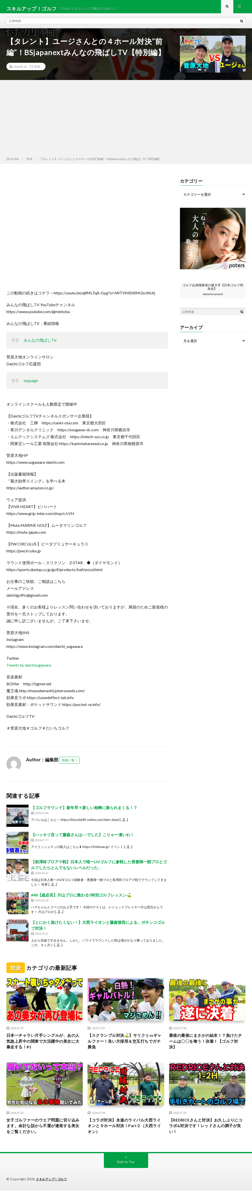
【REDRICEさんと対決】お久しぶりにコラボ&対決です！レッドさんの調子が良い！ (207, 1133)
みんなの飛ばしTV (40, 344)
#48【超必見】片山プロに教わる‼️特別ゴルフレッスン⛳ (81, 898)
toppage (31, 384)
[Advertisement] (126, 123)
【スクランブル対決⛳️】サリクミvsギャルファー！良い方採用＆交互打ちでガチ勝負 (125, 1046)
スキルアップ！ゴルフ (52, 1188)
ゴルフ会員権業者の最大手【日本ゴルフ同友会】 (213, 290)
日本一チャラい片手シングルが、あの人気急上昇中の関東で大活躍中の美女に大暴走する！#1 (42, 1046)
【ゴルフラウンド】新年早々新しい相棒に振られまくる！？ (84, 811)
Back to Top (126, 1170)
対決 (37, 70)
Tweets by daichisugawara (28, 669)
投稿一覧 (68, 764)
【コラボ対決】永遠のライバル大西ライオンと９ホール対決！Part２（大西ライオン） (124, 1133)
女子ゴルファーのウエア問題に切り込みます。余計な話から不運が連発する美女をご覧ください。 (42, 1133)
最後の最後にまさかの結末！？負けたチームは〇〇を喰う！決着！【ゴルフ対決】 (205, 1046)
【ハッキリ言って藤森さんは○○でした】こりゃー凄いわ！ (82, 838)
